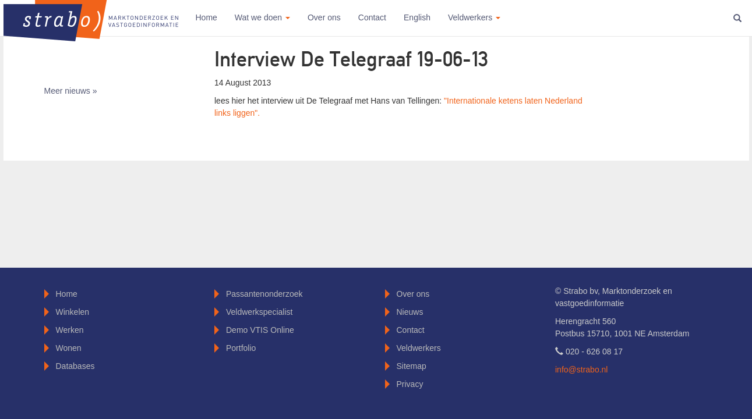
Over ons (324, 17)
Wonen (69, 348)
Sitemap (411, 366)
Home (206, 17)
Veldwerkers (419, 348)
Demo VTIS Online (260, 330)
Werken (70, 330)
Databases (75, 366)
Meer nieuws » (70, 90)
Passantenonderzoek (264, 294)
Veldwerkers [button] (474, 17)
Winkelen (73, 312)
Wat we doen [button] (262, 17)
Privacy (410, 384)
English (417, 17)
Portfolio (241, 348)
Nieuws (410, 312)
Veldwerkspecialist (259, 312)
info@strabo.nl (581, 369)
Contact (372, 17)
